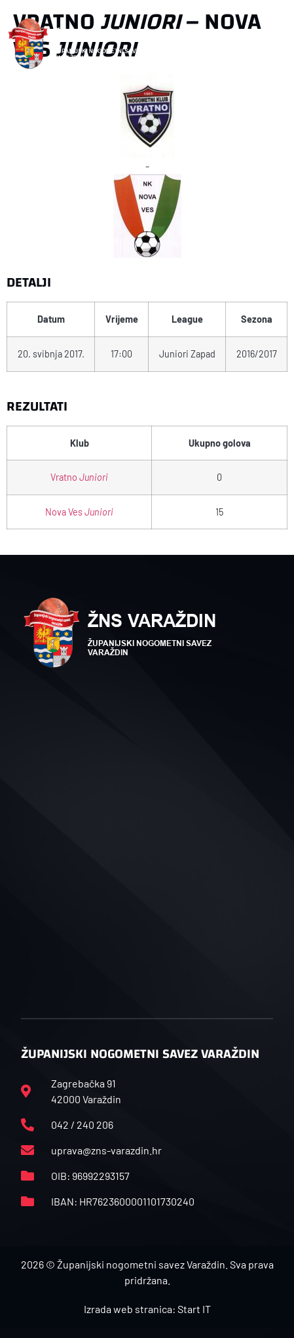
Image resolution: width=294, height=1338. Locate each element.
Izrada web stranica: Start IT (147, 1309)
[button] (272, 43)
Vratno (79, 477)
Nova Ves (79, 511)
